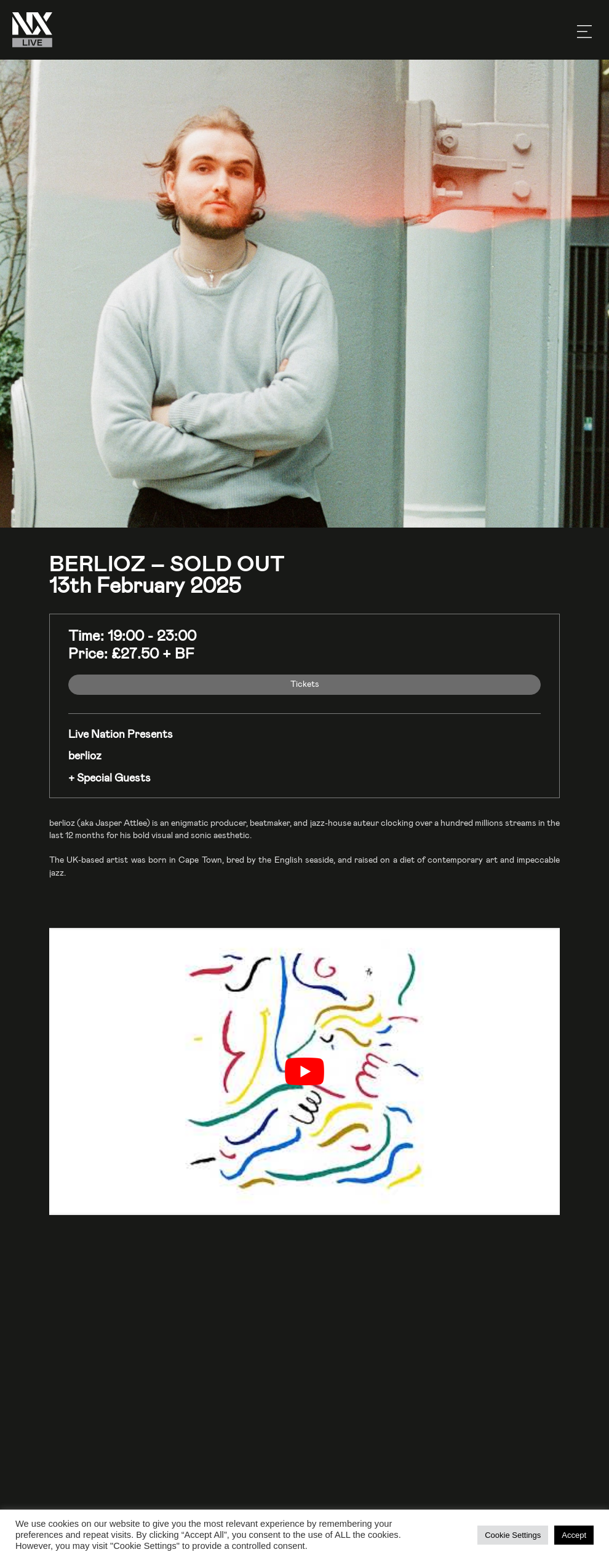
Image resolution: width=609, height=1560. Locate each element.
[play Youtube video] (304, 1071)
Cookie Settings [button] (513, 1535)
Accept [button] (574, 1535)
